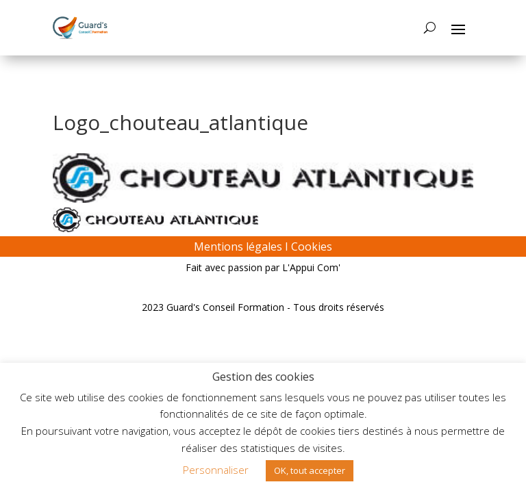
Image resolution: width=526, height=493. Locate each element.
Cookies (311, 246)
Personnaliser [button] (216, 470)
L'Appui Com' (311, 267)
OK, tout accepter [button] (309, 470)
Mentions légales (238, 246)
